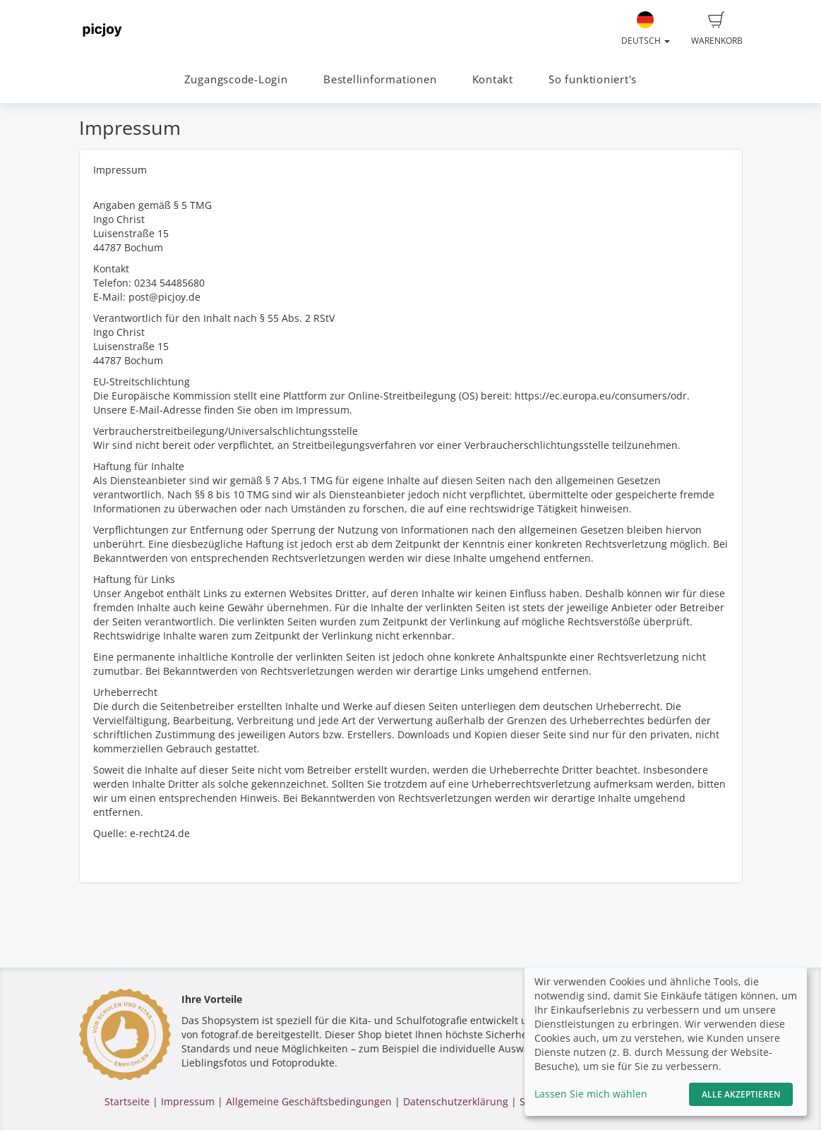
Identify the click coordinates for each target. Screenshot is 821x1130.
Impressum (188, 1101)
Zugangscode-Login (236, 79)
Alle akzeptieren (741, 1094)
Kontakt (492, 79)
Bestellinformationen (379, 79)
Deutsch (645, 29)
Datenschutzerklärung (455, 1101)
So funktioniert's (593, 79)
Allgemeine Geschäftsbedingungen (309, 1101)
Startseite (127, 1101)
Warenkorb (717, 29)
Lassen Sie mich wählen (590, 1093)
